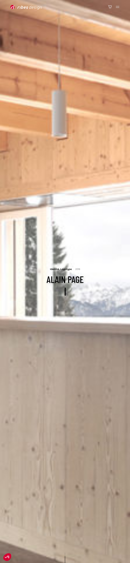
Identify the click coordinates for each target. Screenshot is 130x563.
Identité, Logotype (61, 269)
